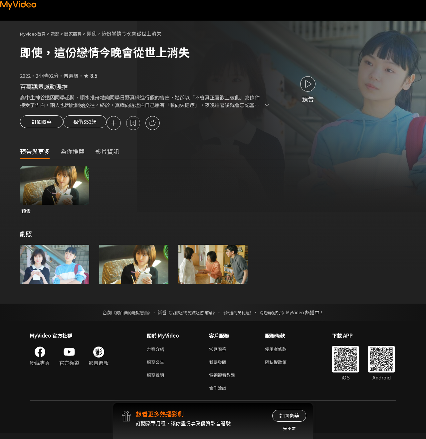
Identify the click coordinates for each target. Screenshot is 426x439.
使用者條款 (281, 351)
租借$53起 (91, 123)
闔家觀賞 (80, 33)
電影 (60, 33)
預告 (26, 212)
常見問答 (219, 351)
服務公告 (157, 365)
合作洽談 (219, 392)
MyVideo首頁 (35, 33)
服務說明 (157, 378)
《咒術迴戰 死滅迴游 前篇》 (190, 314)
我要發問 (219, 365)
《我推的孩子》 (282, 314)
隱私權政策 (281, 365)
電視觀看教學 (224, 378)
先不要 (289, 428)
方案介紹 (157, 351)
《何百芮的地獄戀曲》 (123, 314)
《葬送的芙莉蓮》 (242, 314)
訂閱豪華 (42, 123)
